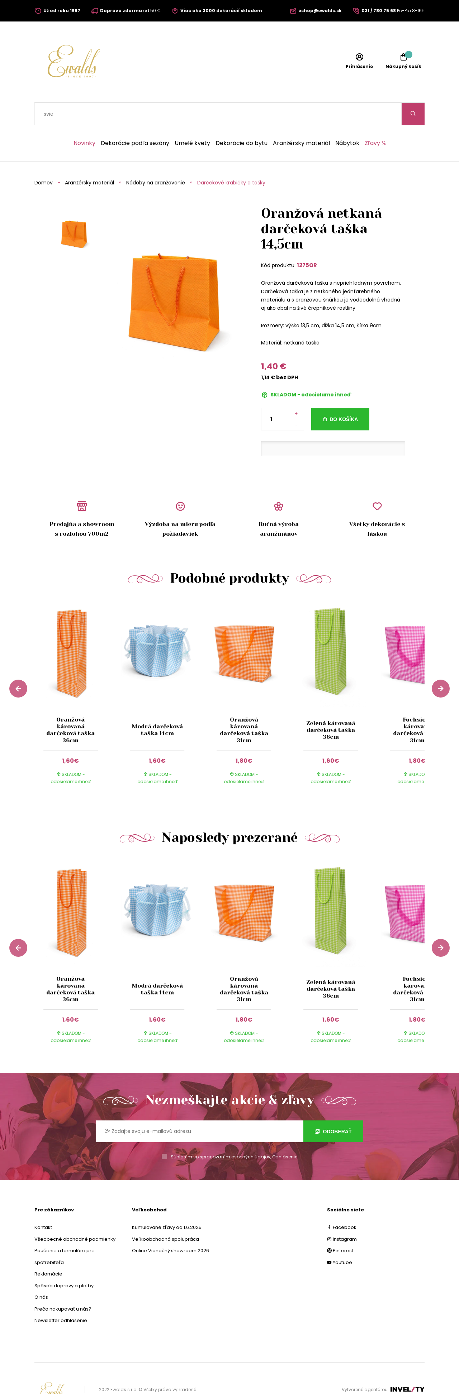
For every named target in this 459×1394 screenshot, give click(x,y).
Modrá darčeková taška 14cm (157, 707)
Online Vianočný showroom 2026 (170, 1228)
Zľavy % (375, 121)
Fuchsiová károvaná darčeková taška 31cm (417, 707)
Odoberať (333, 1109)
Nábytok (347, 121)
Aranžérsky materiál (301, 121)
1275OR (307, 242)
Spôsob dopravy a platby (64, 1263)
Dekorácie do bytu (242, 121)
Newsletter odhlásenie (60, 1297)
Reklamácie (48, 1251)
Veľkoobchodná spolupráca (165, 1216)
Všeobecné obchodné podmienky (74, 1216)
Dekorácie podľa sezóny (135, 121)
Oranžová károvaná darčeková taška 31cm (244, 707)
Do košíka (344, 397)
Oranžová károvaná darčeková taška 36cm (70, 707)
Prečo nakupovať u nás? (62, 1286)
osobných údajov (250, 1134)
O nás (41, 1274)
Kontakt (43, 1204)
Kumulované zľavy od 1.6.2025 (167, 1204)
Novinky (84, 121)
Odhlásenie (284, 1134)
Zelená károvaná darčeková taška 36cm (330, 707)
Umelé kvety (192, 121)
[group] (77, 675)
